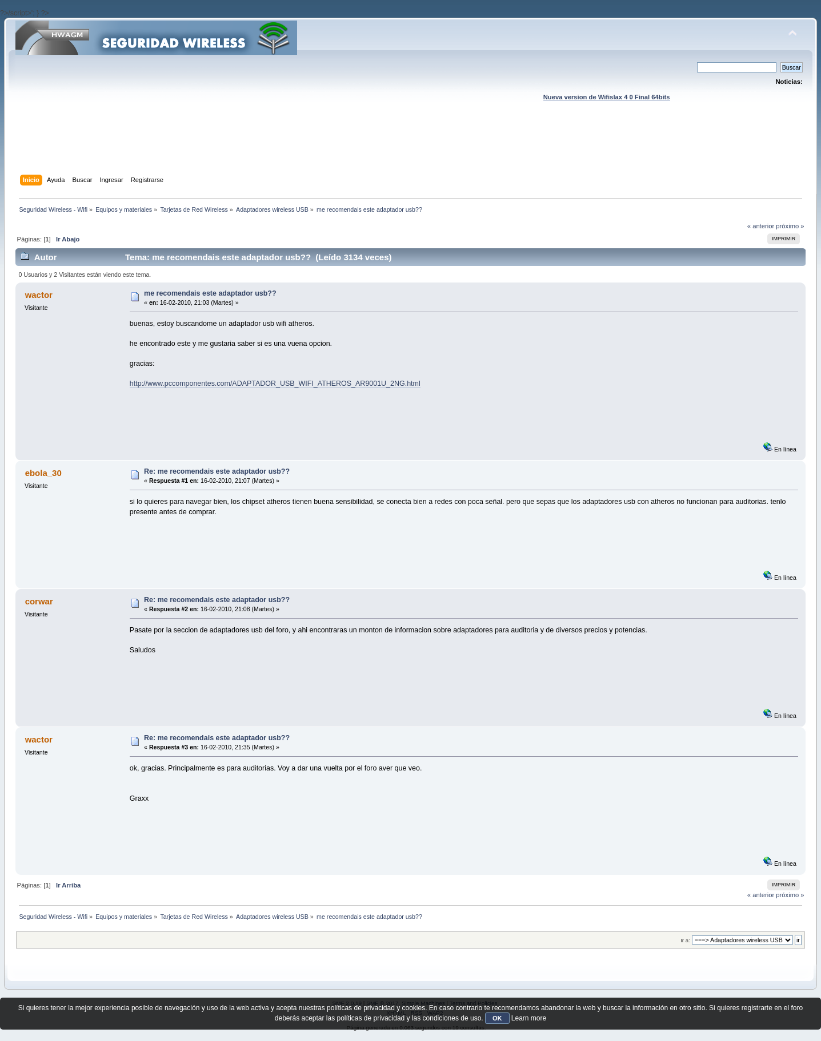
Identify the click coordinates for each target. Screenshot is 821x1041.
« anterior (760, 226)
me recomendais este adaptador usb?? (210, 293)
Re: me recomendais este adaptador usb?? (217, 471)
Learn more (528, 1018)
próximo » (790, 226)
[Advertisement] (411, 149)
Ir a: (685, 940)
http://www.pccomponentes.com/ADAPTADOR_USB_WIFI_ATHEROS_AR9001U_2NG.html (275, 384)
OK (497, 1018)
